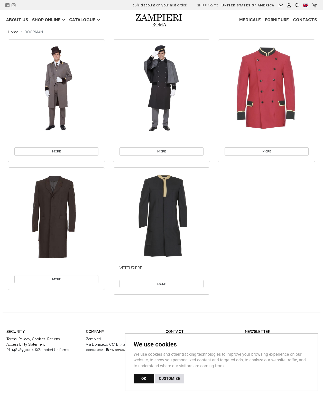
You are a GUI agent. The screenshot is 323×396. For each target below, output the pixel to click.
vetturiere (130, 268)
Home (13, 32)
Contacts (305, 19)
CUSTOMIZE (169, 378)
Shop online (46, 19)
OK (143, 378)
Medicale (250, 19)
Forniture (277, 19)
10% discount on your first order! (160, 5)
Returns (53, 339)
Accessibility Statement (25, 344)
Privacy (24, 339)
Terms (11, 339)
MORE (56, 151)
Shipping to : (235, 5)
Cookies (38, 339)
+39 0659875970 (121, 350)
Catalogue (82, 19)
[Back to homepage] (161, 20)
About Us (17, 19)
